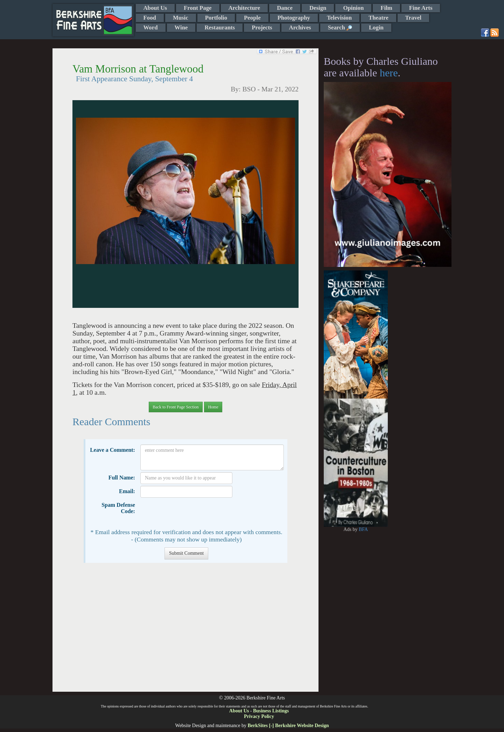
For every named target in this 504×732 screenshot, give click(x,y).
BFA (363, 529)
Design (317, 8)
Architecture (244, 8)
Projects (262, 27)
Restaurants (219, 27)
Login (376, 27)
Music (180, 17)
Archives (300, 27)
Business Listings (271, 710)
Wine (181, 27)
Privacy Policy (259, 716)
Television (339, 17)
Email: (127, 491)
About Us (155, 8)
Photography (294, 17)
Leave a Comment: (112, 450)
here (389, 72)
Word (151, 27)
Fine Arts (421, 8)
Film (386, 8)
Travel (413, 17)
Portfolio (216, 17)
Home (213, 407)
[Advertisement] (185, 631)
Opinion (353, 8)
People (252, 17)
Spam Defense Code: (118, 508)
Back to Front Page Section (175, 407)
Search (340, 27)
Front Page (197, 8)
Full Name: (121, 478)
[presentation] (193, 513)
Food (150, 17)
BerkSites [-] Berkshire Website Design (288, 725)
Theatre (378, 17)
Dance (285, 8)
